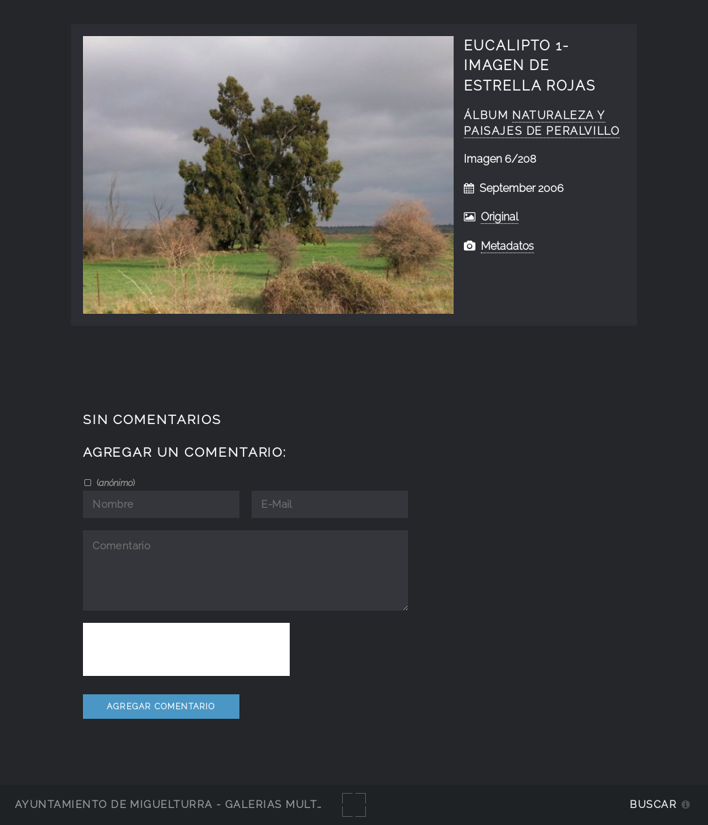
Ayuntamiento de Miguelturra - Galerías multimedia (186, 804)
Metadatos (507, 246)
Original (499, 216)
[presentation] (186, 649)
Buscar (653, 804)
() (115, 482)
